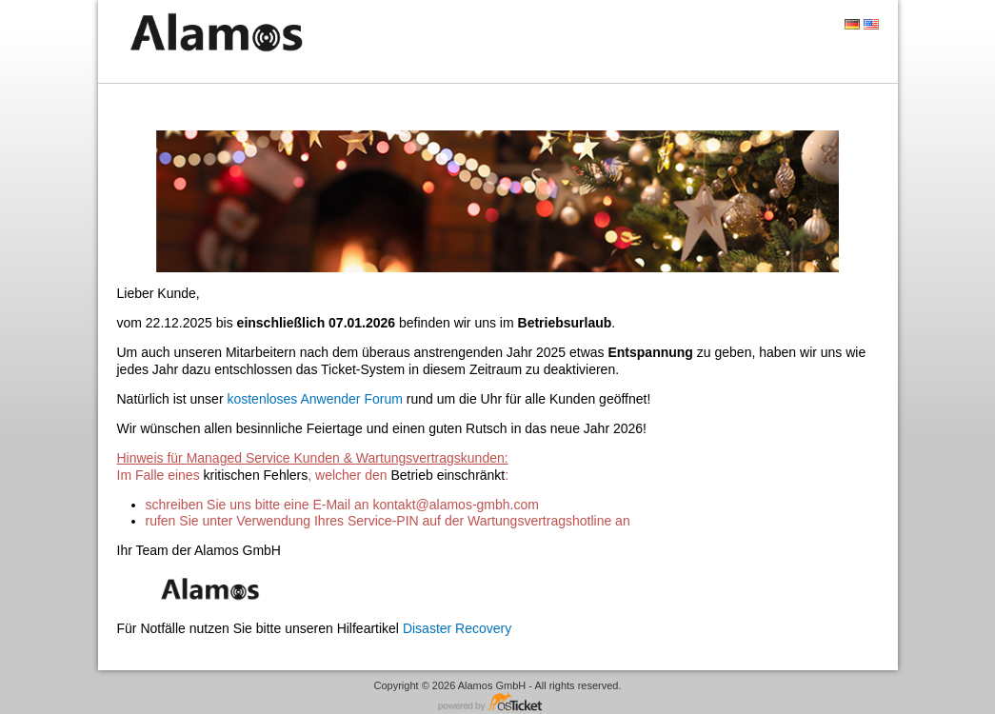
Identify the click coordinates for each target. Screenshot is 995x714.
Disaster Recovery (457, 628)
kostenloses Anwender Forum (314, 399)
